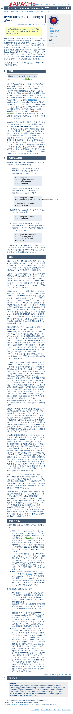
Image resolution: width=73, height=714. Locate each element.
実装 (51, 28)
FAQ (54, 4)
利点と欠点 (54, 36)
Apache (6, 11)
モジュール (35, 710)
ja (37, 24)
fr (33, 24)
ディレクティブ (46, 4)
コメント (53, 43)
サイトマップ (66, 4)
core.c (25, 93)
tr (44, 24)
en (29, 24)
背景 (51, 34)
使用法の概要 (54, 31)
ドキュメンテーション (30, 11)
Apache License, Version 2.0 (22, 704)
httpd (25, 45)
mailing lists (33, 695)
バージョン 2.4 (44, 11)
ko (40, 24)
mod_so (11, 79)
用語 (58, 4)
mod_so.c (24, 86)
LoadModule (27, 79)
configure (32, 100)
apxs (39, 57)
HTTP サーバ (15, 11)
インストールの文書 (37, 98)
